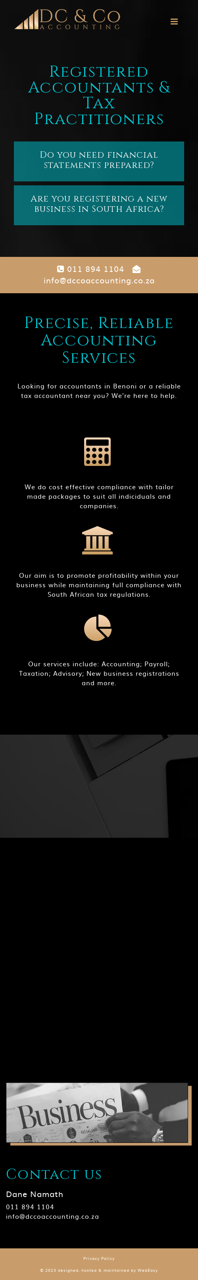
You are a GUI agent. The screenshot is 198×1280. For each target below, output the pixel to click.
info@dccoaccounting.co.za (99, 275)
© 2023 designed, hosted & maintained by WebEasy (99, 1270)
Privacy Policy (99, 1258)
